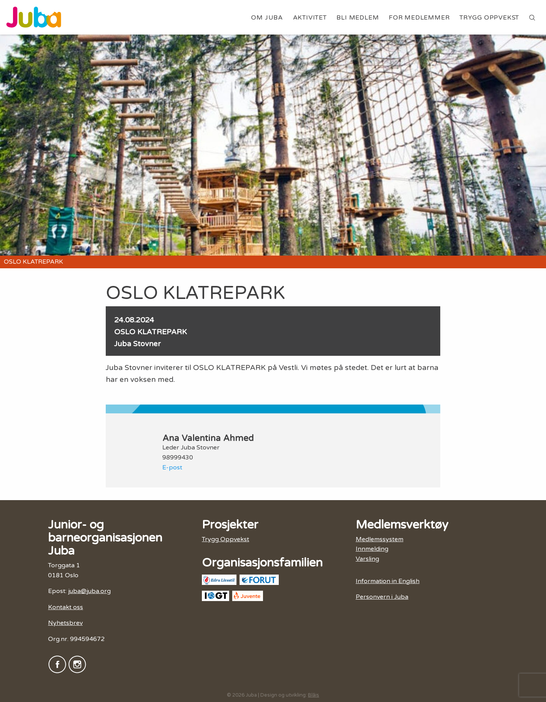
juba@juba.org (89, 591)
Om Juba (267, 17)
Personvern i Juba (382, 597)
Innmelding (372, 549)
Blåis (313, 695)
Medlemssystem (379, 539)
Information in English (387, 581)
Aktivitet (310, 17)
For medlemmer (419, 17)
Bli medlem (357, 17)
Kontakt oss (65, 607)
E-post (172, 467)
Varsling (367, 559)
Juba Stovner (137, 343)
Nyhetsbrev (65, 623)
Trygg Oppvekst (489, 17)
